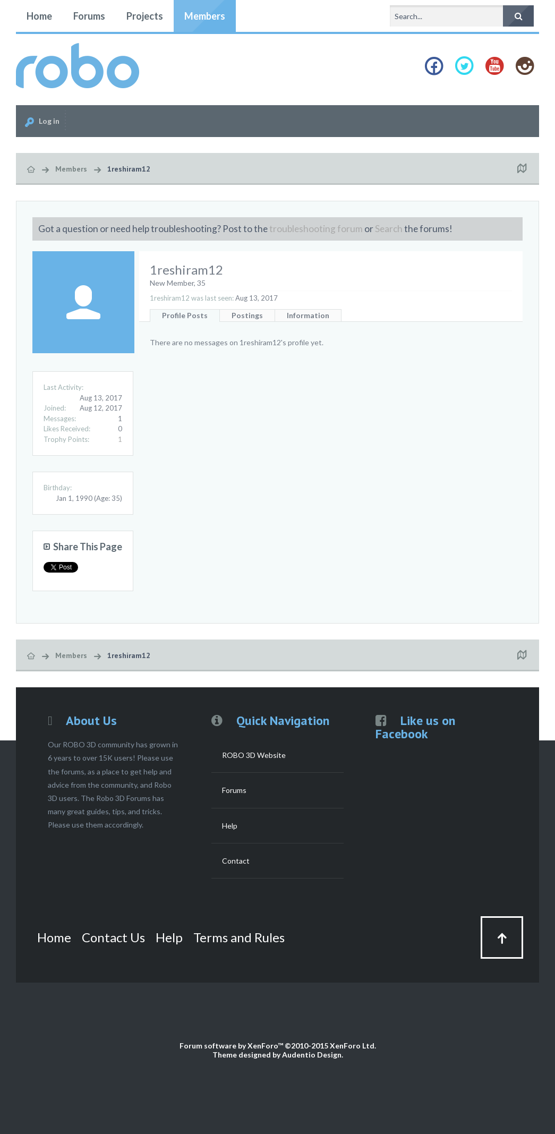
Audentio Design (311, 1054)
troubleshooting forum (316, 228)
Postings (247, 315)
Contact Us (113, 937)
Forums (89, 16)
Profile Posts (185, 315)
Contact (236, 860)
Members (204, 16)
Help (229, 825)
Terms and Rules (239, 937)
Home (39, 16)
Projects (144, 16)
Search (389, 228)
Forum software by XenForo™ (278, 1045)
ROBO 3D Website (254, 755)
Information (308, 315)
